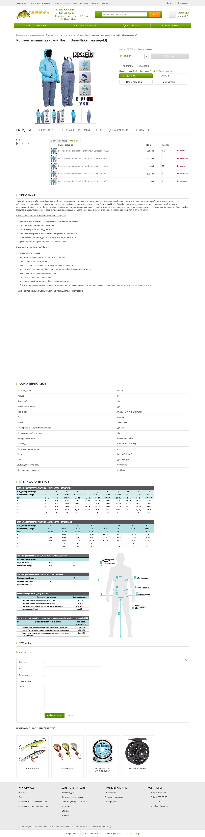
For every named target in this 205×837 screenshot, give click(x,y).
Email (21, 668)
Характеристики (76, 130)
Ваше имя (23, 662)
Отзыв (21, 687)
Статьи (22, 797)
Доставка (84, 3)
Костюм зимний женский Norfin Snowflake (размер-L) (82, 173)
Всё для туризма (129, 25)
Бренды (105, 3)
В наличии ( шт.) (59, 141)
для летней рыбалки (37, 25)
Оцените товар (25, 681)
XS (18, 143)
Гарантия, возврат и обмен (65, 3)
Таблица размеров (112, 130)
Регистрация (182, 3)
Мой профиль (111, 802)
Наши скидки (21, 3)
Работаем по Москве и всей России (71, 16)
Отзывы (141, 130)
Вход (167, 3)
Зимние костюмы (166, 71)
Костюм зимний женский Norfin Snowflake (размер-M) (83, 166)
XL (32, 143)
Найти (155, 14)
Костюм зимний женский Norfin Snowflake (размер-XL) (83, 181)
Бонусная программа (114, 797)
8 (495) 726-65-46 (64, 9)
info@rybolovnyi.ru (159, 806)
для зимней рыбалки (84, 25)
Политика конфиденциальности (33, 806)
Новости (22, 792)
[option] (42, 116)
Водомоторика (170, 25)
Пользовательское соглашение (33, 802)
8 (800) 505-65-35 (64, 13)
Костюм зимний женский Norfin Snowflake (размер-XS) (83, 151)
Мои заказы (110, 792)
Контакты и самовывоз (40, 3)
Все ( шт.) (74, 141)
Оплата (95, 3)
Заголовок (23, 675)
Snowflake (154, 71)
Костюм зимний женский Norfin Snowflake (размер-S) (82, 158)
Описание (46, 130)
